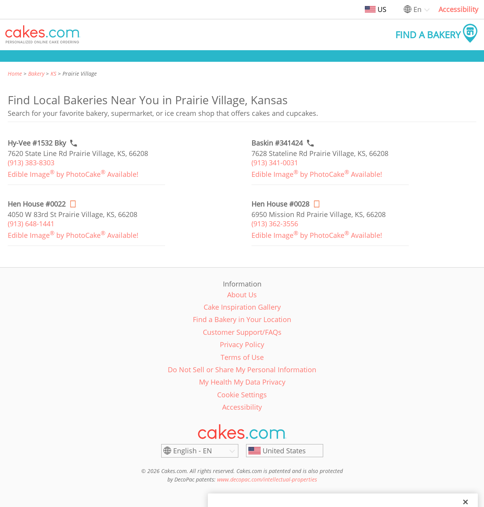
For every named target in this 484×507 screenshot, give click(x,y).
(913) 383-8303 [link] (31, 162)
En (417, 9)
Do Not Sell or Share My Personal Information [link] (242, 369)
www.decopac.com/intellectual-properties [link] (267, 479)
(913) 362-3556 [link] (274, 223)
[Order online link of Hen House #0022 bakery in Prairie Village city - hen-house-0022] (37, 204)
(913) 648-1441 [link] (31, 223)
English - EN (192, 450)
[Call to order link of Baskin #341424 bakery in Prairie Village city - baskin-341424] (277, 143)
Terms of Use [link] (242, 357)
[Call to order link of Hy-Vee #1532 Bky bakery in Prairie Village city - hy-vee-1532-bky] (37, 143)
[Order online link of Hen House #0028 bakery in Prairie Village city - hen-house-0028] (280, 204)
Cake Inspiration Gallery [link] (242, 307)
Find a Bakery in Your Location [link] (242, 319)
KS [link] (53, 73)
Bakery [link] (36, 73)
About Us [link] (242, 294)
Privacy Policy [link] (242, 344)
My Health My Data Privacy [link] (242, 382)
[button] (43, 35)
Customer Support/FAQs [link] (242, 332)
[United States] (284, 450)
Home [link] (15, 73)
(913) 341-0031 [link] (274, 162)
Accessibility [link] (458, 9)
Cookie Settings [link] (242, 394)
